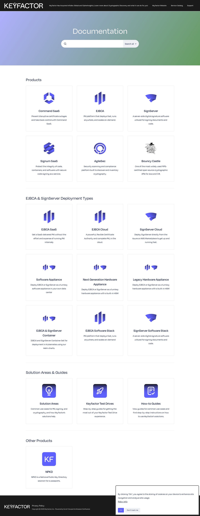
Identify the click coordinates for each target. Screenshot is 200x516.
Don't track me (132, 510)
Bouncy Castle (151, 161)
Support (190, 5)
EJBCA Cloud (100, 229)
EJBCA (100, 111)
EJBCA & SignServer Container (49, 332)
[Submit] (65, 44)
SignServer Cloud (151, 229)
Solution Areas (49, 403)
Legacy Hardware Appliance (151, 279)
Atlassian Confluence (83, 509)
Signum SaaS (49, 161)
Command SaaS (49, 111)
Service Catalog (177, 5)
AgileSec (100, 161)
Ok (121, 510)
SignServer (151, 111)
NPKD (49, 472)
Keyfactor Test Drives (100, 403)
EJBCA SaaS (49, 229)
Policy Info (122, 501)
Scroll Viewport (68, 509)
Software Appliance (49, 279)
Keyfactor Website (159, 5)
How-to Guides (151, 403)
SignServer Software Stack (150, 330)
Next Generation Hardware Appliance (100, 281)
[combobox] (92, 44)
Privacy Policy (38, 505)
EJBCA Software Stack (100, 330)
